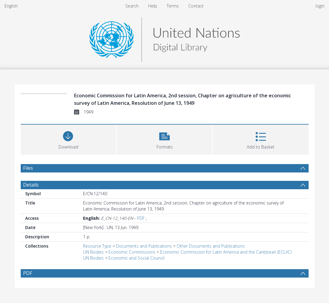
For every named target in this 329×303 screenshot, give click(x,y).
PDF (141, 218)
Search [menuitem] (132, 6)
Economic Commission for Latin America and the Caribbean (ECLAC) (226, 252)
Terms (173, 6)
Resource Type (97, 246)
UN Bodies (93, 252)
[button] (164, 139)
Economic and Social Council (136, 258)
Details (31, 184)
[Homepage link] (164, 38)
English (11, 6)
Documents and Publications (144, 246)
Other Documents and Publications (211, 246)
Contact (196, 6)
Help (152, 6)
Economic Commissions (132, 252)
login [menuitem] (320, 6)
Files (28, 168)
